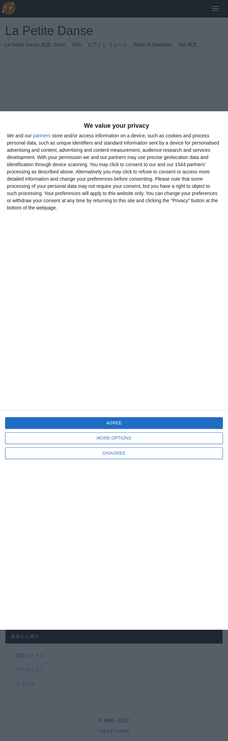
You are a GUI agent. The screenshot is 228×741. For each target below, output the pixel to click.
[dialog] (114, 370)
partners (41, 135)
